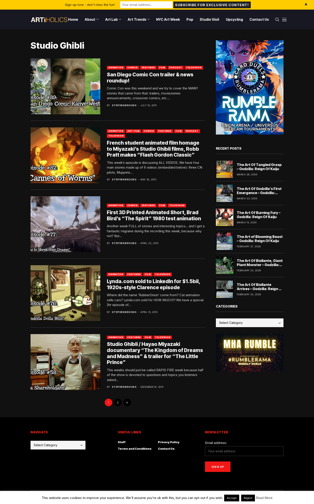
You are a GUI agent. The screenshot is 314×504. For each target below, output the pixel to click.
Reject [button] (248, 498)
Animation (115, 67)
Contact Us (166, 448)
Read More (264, 498)
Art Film (133, 131)
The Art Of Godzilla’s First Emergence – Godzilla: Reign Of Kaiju (259, 192)
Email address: (216, 443)
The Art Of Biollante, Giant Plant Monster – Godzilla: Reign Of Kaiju (260, 264)
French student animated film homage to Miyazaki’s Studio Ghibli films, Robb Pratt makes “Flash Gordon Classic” (153, 149)
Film (162, 67)
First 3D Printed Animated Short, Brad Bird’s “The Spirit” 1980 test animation (154, 215)
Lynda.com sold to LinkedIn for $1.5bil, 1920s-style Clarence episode (153, 284)
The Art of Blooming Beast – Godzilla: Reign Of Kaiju (260, 238)
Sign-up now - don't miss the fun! (90, 5)
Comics (132, 67)
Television (193, 67)
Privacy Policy (168, 442)
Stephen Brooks (124, 105)
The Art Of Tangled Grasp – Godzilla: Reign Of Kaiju (259, 166)
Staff (122, 442)
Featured (148, 67)
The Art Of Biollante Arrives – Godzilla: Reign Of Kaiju (260, 288)
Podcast (175, 67)
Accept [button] (232, 498)
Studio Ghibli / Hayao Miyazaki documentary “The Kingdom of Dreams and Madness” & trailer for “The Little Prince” (155, 353)
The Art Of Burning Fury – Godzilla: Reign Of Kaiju (258, 214)
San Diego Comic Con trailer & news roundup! (150, 78)
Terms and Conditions (135, 448)
